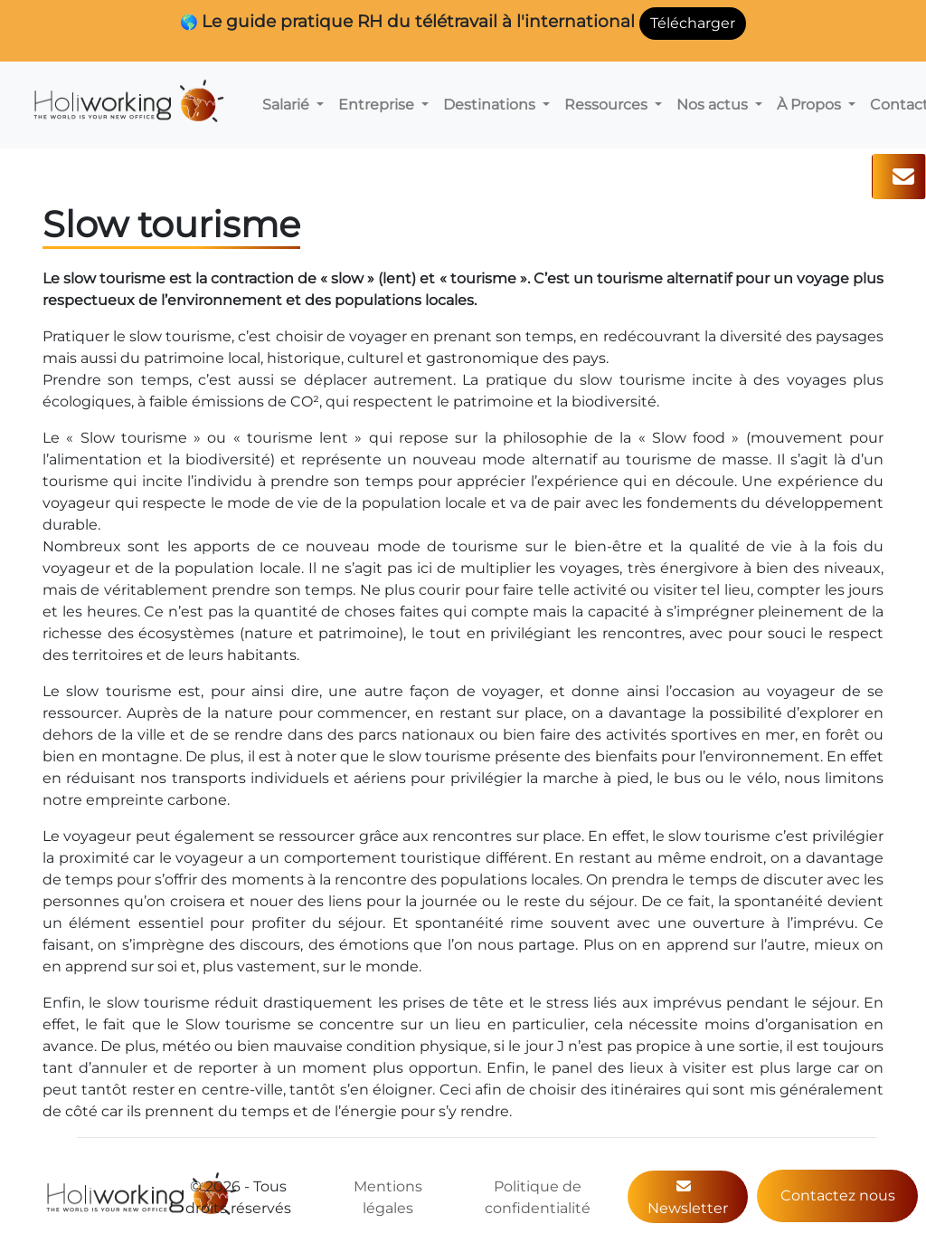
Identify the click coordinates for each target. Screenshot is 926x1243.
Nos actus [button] (713, 104)
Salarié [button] (287, 104)
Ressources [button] (607, 104)
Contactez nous (837, 1195)
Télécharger (692, 23)
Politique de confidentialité (538, 1197)
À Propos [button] (811, 104)
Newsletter (687, 1198)
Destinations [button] (491, 104)
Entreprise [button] (378, 104)
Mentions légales (388, 1197)
